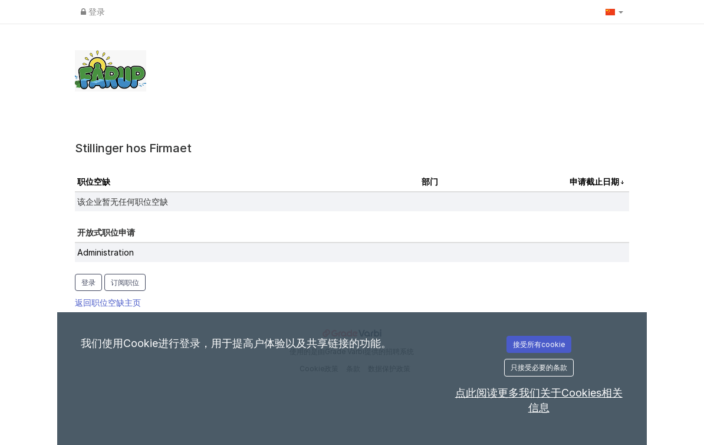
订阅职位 (125, 282)
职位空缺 (93, 181)
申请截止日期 (595, 181)
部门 (430, 181)
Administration (105, 252)
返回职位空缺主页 (108, 302)
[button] (614, 12)
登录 (93, 11)
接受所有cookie (539, 344)
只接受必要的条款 (539, 367)
